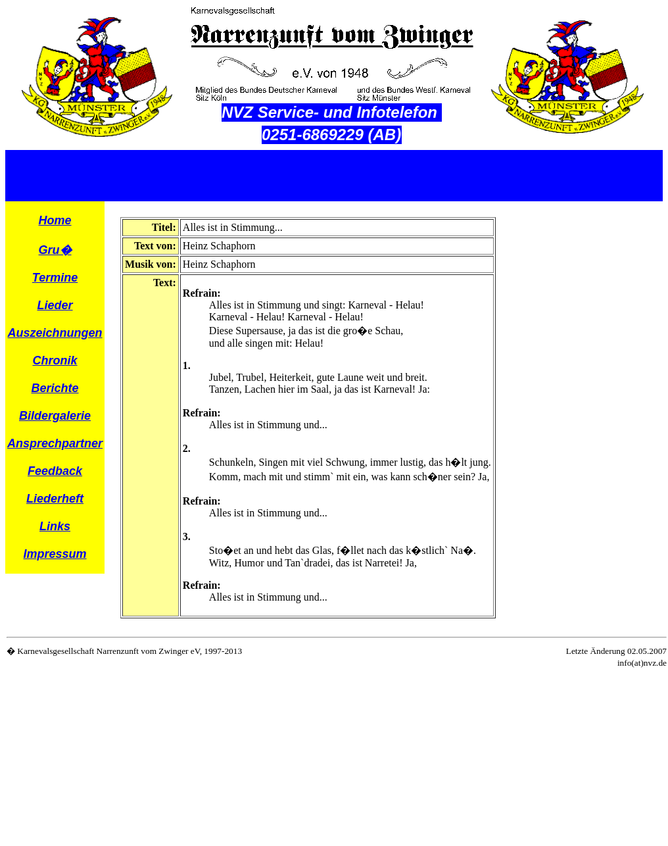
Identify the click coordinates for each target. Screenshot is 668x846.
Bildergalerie (55, 415)
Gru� (55, 250)
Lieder (55, 305)
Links (54, 526)
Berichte (55, 388)
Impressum (55, 553)
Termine (55, 277)
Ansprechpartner (55, 443)
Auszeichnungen (55, 332)
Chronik (55, 360)
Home (55, 220)
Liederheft (55, 498)
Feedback (55, 471)
